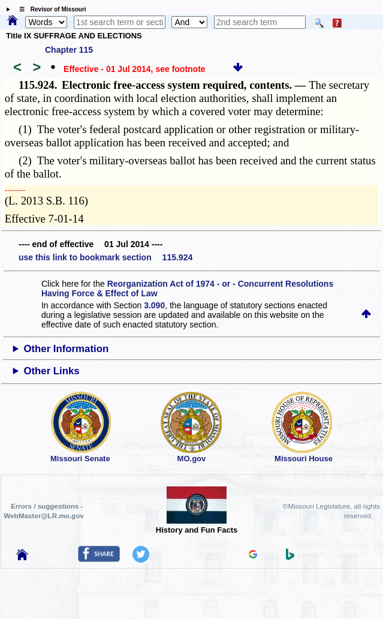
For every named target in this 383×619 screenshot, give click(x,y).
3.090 (154, 305)
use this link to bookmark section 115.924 (105, 257)
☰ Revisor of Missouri (49, 9)
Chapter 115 (69, 50)
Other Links (51, 371)
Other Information (65, 348)
